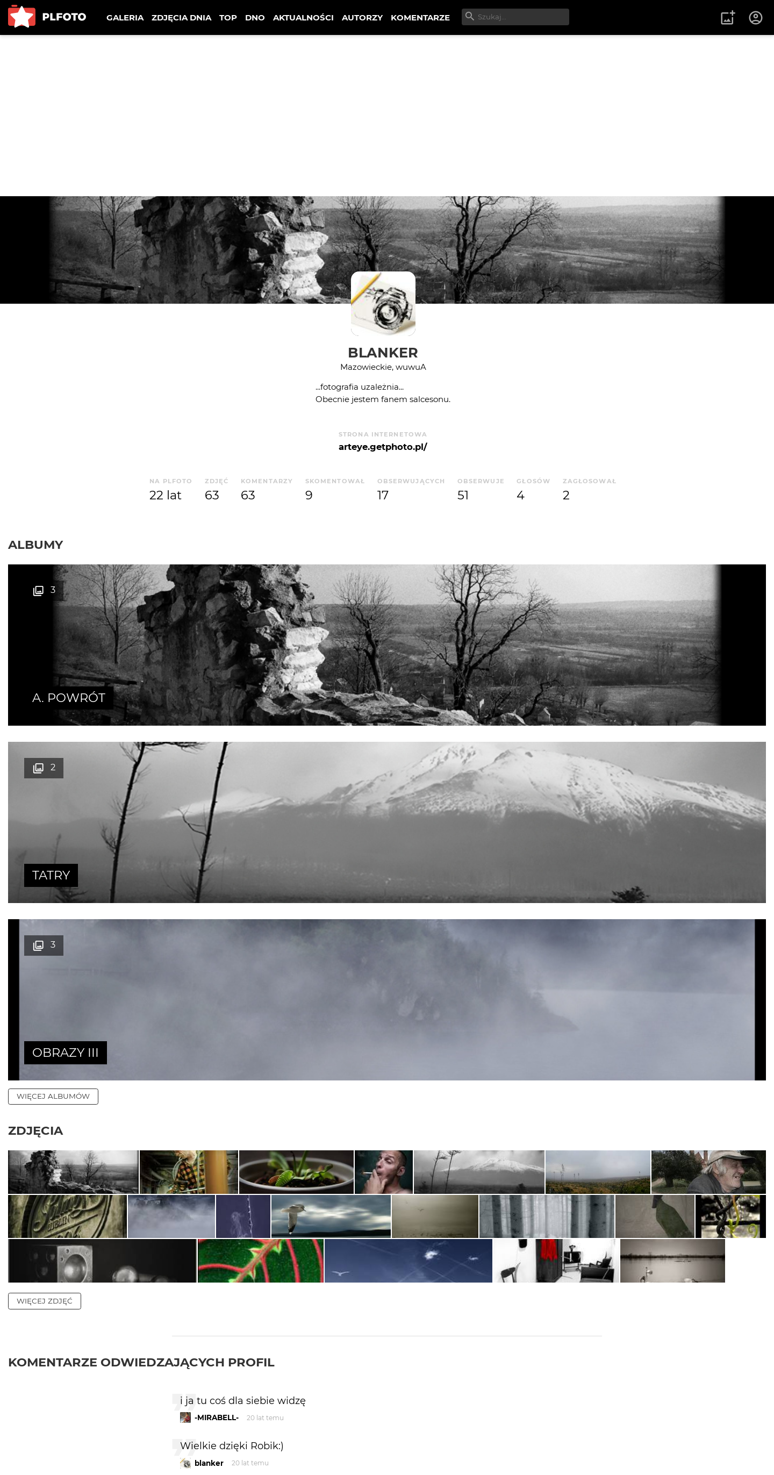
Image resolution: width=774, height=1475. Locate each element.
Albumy (35, 544)
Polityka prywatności (118, 1450)
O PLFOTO (38, 1432)
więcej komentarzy (59, 1357)
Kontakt (252, 1432)
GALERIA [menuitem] (125, 17)
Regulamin (38, 1450)
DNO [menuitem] (255, 17)
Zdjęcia (35, 775)
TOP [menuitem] (228, 17)
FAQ (157, 1432)
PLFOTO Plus (104, 1432)
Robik (206, 1265)
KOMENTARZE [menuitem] (420, 17)
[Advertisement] (387, 115)
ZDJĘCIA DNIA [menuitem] (181, 17)
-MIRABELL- (217, 1174)
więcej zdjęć (45, 1057)
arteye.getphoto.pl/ (383, 446)
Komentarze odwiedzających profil (141, 1118)
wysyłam (563, 1311)
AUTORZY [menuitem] (362, 17)
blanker (383, 352)
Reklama (200, 1432)
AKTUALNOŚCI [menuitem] (303, 17)
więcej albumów (53, 741)
